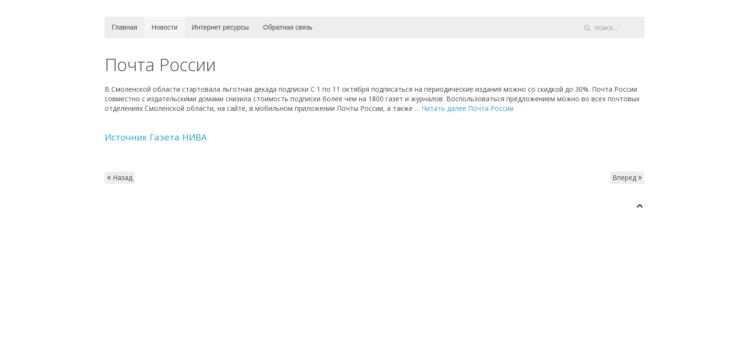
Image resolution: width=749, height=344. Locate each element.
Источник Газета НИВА (156, 137)
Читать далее (468, 108)
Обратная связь (287, 27)
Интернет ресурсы (220, 27)
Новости (164, 27)
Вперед (627, 177)
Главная (124, 27)
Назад (119, 177)
